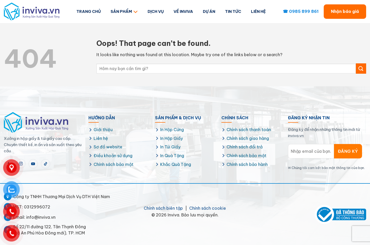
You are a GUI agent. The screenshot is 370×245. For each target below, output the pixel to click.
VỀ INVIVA (183, 11)
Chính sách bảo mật (113, 164)
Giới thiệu (103, 129)
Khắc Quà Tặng (175, 164)
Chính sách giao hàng (248, 138)
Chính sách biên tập (163, 208)
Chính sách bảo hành (247, 164)
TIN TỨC (233, 11)
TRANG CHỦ (88, 11)
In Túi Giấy (170, 146)
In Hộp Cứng (172, 129)
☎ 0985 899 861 (301, 11)
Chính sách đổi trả (245, 146)
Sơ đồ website (108, 146)
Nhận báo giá (345, 11)
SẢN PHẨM (124, 11)
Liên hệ (101, 138)
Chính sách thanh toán (249, 129)
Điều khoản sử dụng (113, 155)
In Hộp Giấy (171, 138)
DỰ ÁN (209, 11)
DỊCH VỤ (156, 11)
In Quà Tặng (172, 155)
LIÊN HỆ (258, 11)
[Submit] (361, 68)
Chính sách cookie (207, 208)
